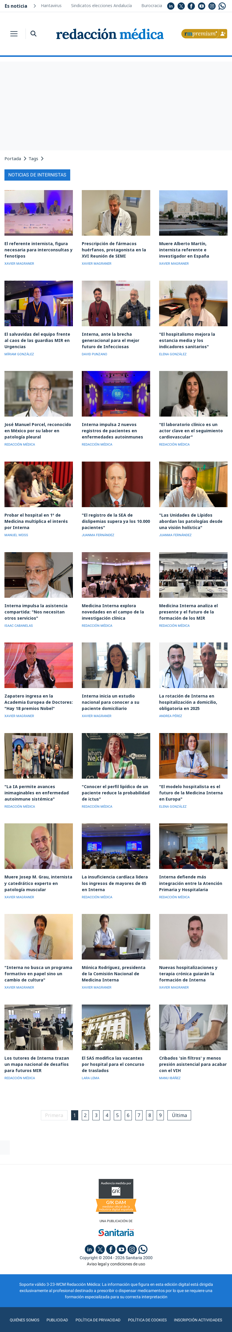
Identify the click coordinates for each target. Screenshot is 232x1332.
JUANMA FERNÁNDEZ (98, 530)
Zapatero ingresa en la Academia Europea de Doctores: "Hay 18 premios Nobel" (37, 694)
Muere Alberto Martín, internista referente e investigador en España (192, 248)
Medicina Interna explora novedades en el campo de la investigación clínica (110, 605)
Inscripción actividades (200, 1306)
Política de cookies (148, 1306)
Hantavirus (51, 5)
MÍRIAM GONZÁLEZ (19, 352)
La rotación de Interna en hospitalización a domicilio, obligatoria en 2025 (186, 694)
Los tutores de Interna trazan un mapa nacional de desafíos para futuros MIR (37, 1050)
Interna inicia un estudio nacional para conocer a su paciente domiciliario (116, 694)
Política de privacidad (97, 1306)
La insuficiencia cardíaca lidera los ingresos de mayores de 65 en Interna (115, 872)
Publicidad (55, 1306)
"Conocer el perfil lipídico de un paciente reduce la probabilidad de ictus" (114, 783)
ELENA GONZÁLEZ (173, 352)
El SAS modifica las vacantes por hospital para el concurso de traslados (113, 1050)
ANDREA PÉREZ (170, 708)
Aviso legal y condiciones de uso (116, 1250)
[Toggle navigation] (14, 34)
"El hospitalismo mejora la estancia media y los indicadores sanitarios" (191, 338)
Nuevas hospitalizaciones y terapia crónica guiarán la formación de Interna (186, 961)
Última (183, 1101)
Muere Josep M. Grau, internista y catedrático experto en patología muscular (38, 872)
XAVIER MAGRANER (19, 262)
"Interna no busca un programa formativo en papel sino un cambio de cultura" (36, 961)
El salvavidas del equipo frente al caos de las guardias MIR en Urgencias (37, 338)
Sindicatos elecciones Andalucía (101, 5)
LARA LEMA (90, 1064)
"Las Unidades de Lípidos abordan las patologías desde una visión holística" (193, 516)
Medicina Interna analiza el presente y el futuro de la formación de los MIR (186, 605)
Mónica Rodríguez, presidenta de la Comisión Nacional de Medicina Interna (115, 961)
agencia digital (94, 1323)
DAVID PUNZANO (94, 352)
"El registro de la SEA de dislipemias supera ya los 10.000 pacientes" (113, 516)
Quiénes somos (22, 1306)
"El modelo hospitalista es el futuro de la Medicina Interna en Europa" (192, 783)
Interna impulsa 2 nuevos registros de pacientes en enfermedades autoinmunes (110, 427)
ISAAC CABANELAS (18, 619)
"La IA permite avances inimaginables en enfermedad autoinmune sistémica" (34, 783)
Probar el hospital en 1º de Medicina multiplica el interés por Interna (37, 516)
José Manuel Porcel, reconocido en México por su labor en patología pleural (38, 427)
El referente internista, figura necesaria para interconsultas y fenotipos (36, 248)
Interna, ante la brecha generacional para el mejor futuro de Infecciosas (116, 338)
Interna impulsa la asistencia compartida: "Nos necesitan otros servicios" (38, 605)
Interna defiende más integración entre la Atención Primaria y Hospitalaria (193, 872)
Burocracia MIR (156, 5)
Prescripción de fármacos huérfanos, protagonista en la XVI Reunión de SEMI (112, 248)
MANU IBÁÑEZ (170, 1064)
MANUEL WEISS (16, 530)
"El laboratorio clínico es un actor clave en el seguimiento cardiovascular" (192, 427)
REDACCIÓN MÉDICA (19, 441)
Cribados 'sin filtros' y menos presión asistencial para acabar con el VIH (190, 1050)
